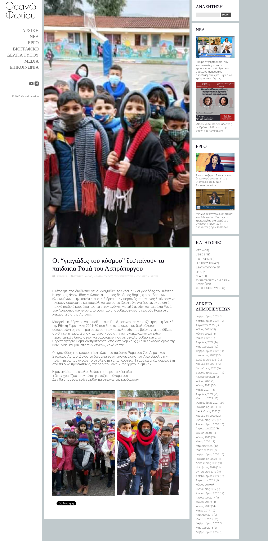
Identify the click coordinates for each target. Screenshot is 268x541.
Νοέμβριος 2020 (205, 415)
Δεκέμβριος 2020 (206, 411)
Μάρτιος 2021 (204, 398)
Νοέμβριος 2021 (205, 363)
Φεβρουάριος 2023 (207, 316)
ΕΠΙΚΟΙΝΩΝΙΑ (24, 67)
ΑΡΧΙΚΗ (30, 30)
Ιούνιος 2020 (203, 437)
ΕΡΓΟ (33, 42)
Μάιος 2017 (203, 510)
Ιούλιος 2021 (203, 381)
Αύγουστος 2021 (205, 376)
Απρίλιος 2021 (204, 394)
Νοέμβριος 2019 (205, 467)
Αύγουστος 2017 (205, 497)
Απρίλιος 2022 (204, 342)
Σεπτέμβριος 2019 (207, 476)
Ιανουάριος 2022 (205, 355)
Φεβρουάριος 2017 (207, 523)
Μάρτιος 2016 (204, 527)
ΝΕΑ (34, 36)
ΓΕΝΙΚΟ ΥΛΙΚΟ (83, 276)
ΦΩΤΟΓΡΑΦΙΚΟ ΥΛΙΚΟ (209, 288)
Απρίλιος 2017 (204, 514)
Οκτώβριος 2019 (206, 471)
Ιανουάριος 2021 (205, 406)
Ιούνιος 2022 (203, 333)
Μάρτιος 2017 (204, 519)
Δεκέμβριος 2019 (206, 463)
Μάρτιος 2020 (204, 450)
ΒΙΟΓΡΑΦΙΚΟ (26, 49)
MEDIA (31, 61)
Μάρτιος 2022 (204, 346)
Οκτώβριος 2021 (206, 368)
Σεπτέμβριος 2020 (207, 424)
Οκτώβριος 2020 (206, 419)
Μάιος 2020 (203, 441)
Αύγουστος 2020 (205, 428)
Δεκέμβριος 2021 (206, 359)
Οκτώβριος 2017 (206, 489)
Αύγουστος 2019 (205, 480)
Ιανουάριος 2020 (205, 458)
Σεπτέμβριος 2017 (207, 493)
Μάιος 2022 (203, 338)
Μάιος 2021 (203, 389)
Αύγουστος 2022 (205, 325)
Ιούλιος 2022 (203, 329)
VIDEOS (200, 254)
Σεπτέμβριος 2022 (207, 320)
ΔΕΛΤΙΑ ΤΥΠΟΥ (23, 55)
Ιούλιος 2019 (203, 484)
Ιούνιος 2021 (203, 385)
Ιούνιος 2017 (203, 506)
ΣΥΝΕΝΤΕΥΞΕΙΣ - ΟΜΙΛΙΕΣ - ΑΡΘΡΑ (136, 276)
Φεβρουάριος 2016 (207, 532)
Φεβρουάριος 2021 (207, 402)
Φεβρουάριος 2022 (207, 351)
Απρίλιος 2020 (204, 445)
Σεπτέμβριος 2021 (207, 372)
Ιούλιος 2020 (203, 432)
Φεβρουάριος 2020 (207, 454)
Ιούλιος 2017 (203, 501)
